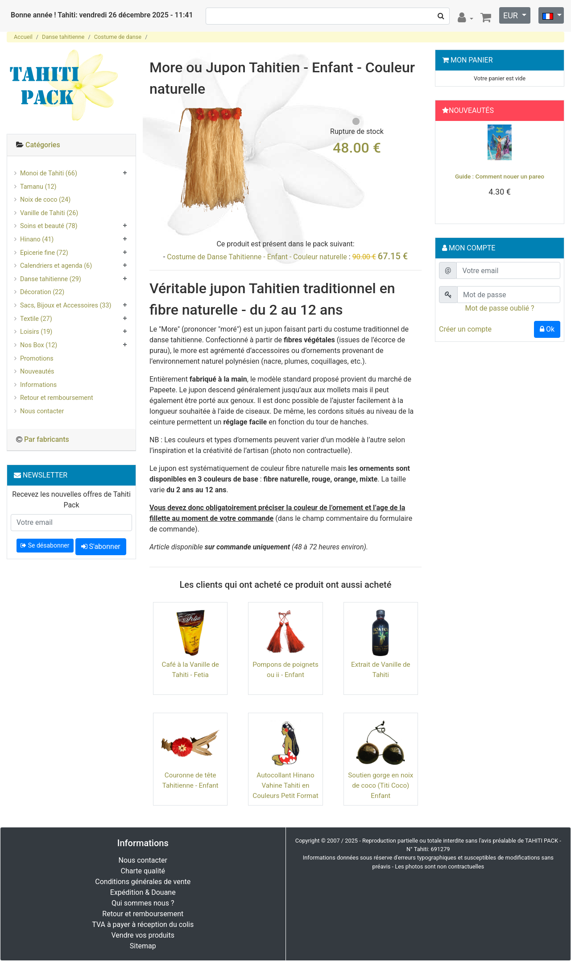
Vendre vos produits (143, 935)
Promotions (37, 358)
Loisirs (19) (36, 332)
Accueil (23, 36)
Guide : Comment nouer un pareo (499, 176)
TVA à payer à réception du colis (143, 924)
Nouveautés (37, 371)
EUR (511, 15)
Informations (38, 385)
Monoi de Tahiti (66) (48, 173)
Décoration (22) (42, 292)
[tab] (71, 145)
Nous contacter (42, 411)
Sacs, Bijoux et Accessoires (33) (66, 305)
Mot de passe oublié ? (499, 308)
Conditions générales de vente (142, 881)
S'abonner (100, 546)
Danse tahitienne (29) (50, 279)
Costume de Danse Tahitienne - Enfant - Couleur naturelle (257, 257)
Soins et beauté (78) (49, 226)
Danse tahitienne (63, 36)
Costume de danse (117, 36)
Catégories (42, 145)
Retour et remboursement (56, 398)
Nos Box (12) (38, 345)
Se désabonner (45, 545)
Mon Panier (472, 60)
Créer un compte (465, 329)
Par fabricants (46, 439)
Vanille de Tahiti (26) (49, 213)
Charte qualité (142, 871)
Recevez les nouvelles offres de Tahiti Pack (71, 499)
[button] (448, 170)
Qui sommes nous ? (143, 903)
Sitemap (143, 946)
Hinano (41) (37, 239)
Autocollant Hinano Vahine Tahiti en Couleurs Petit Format (285, 785)
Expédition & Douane (143, 892)
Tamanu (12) (38, 187)
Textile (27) (36, 319)
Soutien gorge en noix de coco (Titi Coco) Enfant (380, 785)
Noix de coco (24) (45, 200)
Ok (547, 329)
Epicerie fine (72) (44, 253)
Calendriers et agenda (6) (56, 266)
